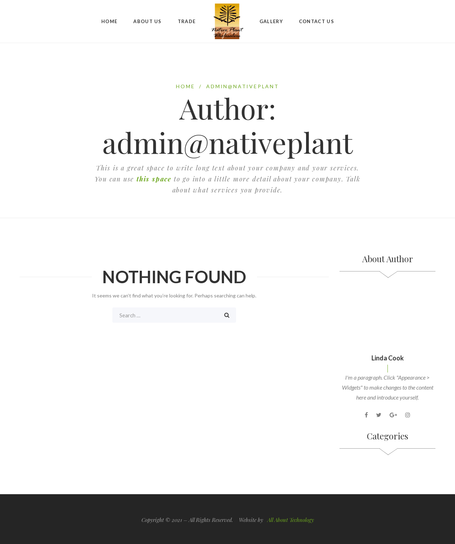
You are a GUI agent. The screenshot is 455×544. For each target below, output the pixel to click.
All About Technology (290, 519)
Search (226, 315)
